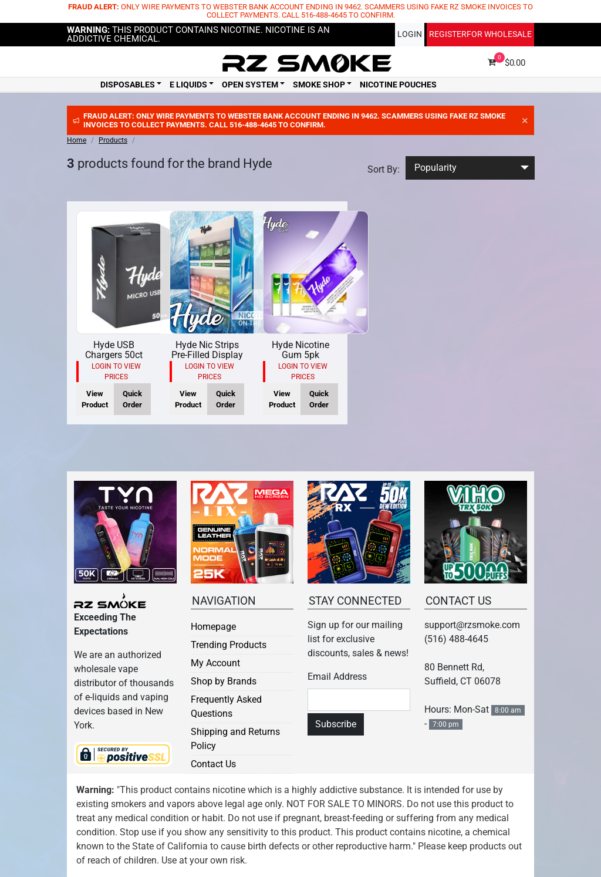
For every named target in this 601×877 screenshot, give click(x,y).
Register (480, 34)
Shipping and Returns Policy (235, 738)
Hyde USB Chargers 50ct (114, 350)
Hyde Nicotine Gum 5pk (300, 350)
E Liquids (188, 84)
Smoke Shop (319, 84)
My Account (215, 663)
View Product (95, 399)
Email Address (337, 676)
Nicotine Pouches (398, 84)
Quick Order (132, 399)
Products (113, 140)
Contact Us (213, 764)
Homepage (213, 626)
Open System (250, 84)
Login (409, 34)
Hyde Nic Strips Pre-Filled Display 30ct (207, 355)
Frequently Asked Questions (226, 706)
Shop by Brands (223, 681)
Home (76, 140)
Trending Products (228, 644)
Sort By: (383, 169)
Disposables (127, 84)
